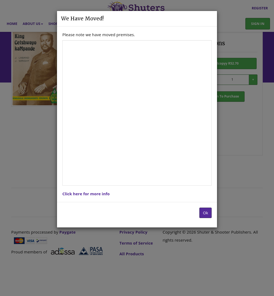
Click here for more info (86, 193)
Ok (205, 212)
